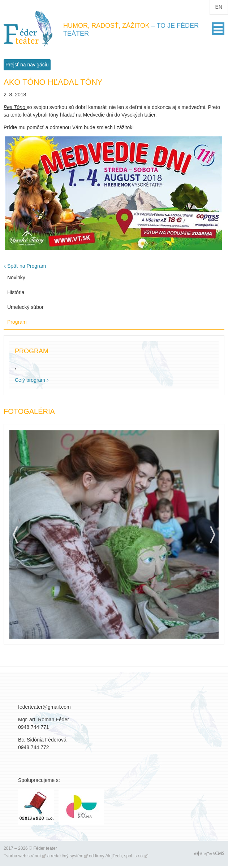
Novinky (16, 277)
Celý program (30, 380)
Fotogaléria (29, 411)
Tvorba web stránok (23, 855)
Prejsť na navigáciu (27, 64)
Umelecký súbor (25, 307)
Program (17, 322)
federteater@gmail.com (44, 707)
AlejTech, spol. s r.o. (124, 855)
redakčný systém (67, 855)
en (218, 7)
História (15, 292)
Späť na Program (26, 266)
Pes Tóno (15, 107)
